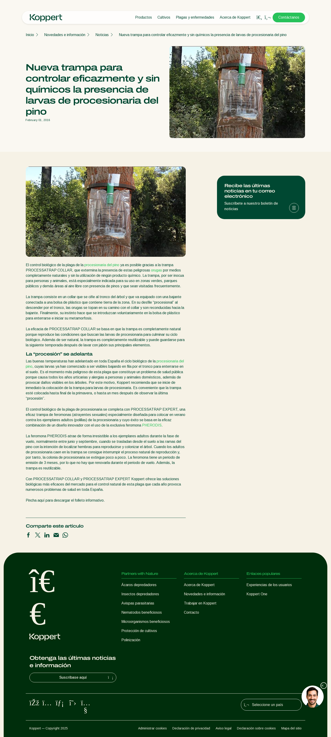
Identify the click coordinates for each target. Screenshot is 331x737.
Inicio (30, 35)
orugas (156, 270)
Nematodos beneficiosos (141, 612)
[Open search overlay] (259, 17)
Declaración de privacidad (191, 728)
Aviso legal (223, 728)
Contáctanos (288, 17)
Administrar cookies (152, 728)
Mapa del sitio (291, 728)
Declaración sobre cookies (256, 728)
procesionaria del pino (101, 265)
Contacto (191, 612)
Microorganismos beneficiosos (145, 622)
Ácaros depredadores (139, 585)
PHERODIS (152, 425)
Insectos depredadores (140, 594)
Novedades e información (64, 35)
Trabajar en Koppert (200, 603)
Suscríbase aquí (86, 677)
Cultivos (163, 17)
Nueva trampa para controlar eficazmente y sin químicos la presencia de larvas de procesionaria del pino (203, 35)
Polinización (130, 640)
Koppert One (256, 594)
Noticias (102, 35)
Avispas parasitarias (137, 603)
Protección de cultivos (139, 631)
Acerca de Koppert (235, 17)
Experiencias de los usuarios (269, 585)
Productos (143, 17)
